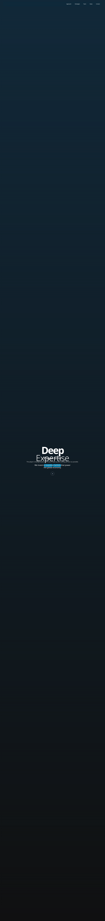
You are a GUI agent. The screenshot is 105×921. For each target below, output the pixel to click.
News (91, 4)
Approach (68, 4)
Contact (98, 4)
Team (84, 4)
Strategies (77, 4)
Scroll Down (52, 473)
